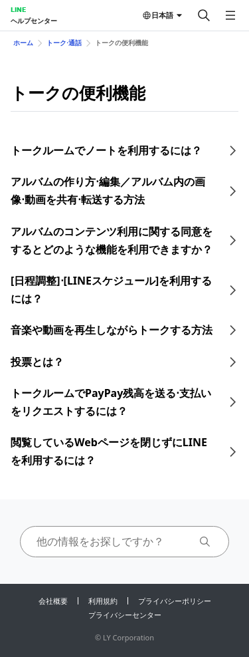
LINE (18, 9)
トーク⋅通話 (64, 42)
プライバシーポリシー (174, 601)
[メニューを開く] (230, 15)
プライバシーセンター (124, 615)
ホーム (23, 42)
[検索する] (204, 15)
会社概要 (53, 601)
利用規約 (103, 601)
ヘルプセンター (34, 20)
